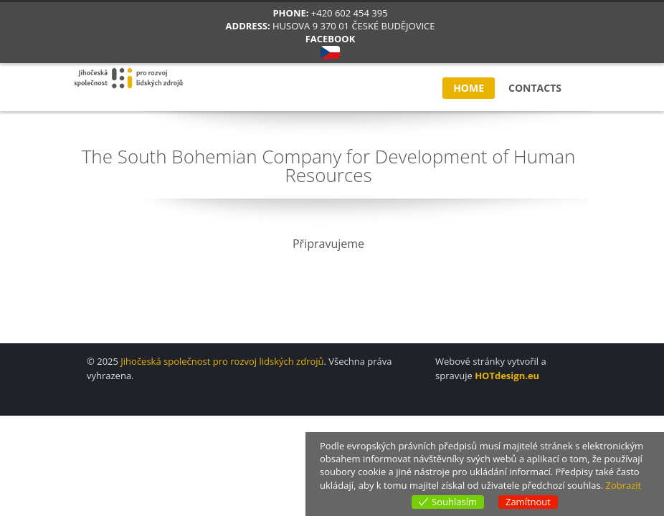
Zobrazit (623, 485)
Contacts (534, 88)
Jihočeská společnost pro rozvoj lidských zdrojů (221, 361)
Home (468, 88)
